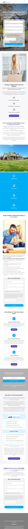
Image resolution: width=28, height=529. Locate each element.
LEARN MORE (14, 330)
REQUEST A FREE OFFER (14, 115)
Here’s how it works (20, 411)
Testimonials (14, 518)
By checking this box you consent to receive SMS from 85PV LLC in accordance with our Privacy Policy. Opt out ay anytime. (13, 35)
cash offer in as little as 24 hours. (15, 326)
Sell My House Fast (15, 445)
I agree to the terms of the (14, 292)
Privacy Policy (17, 291)
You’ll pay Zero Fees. (9, 357)
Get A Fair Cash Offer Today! (14, 458)
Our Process (11, 134)
